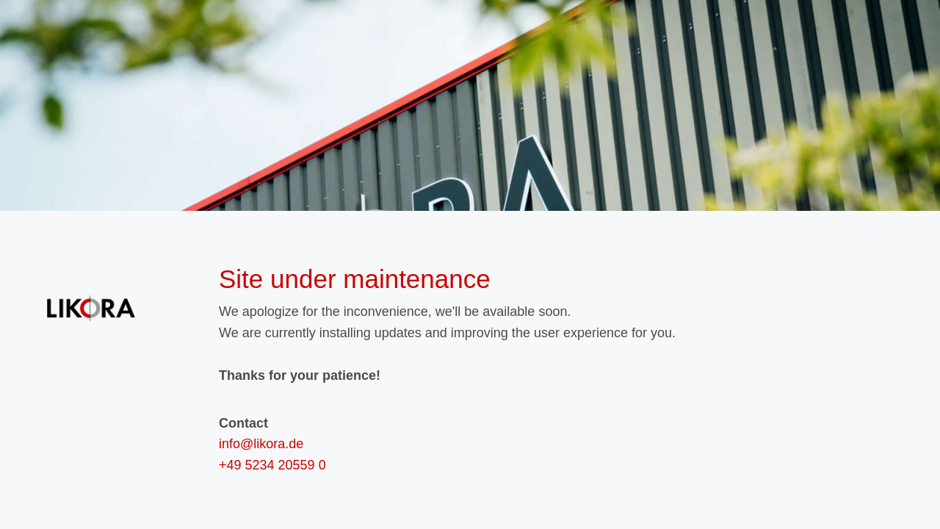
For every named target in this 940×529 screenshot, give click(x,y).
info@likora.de (261, 443)
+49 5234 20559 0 (272, 465)
